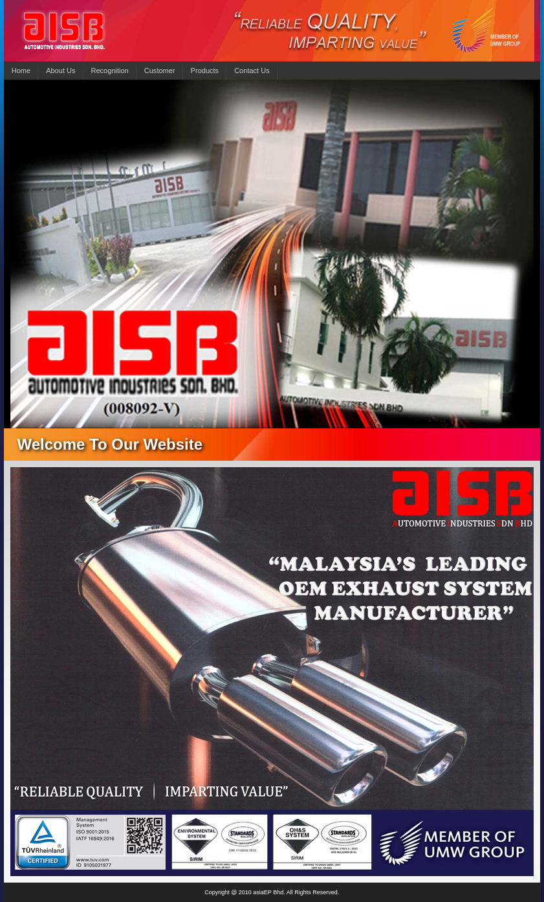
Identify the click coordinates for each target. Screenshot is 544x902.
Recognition (110, 70)
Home (21, 70)
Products (205, 70)
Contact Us (252, 70)
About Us (60, 70)
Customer (159, 70)
